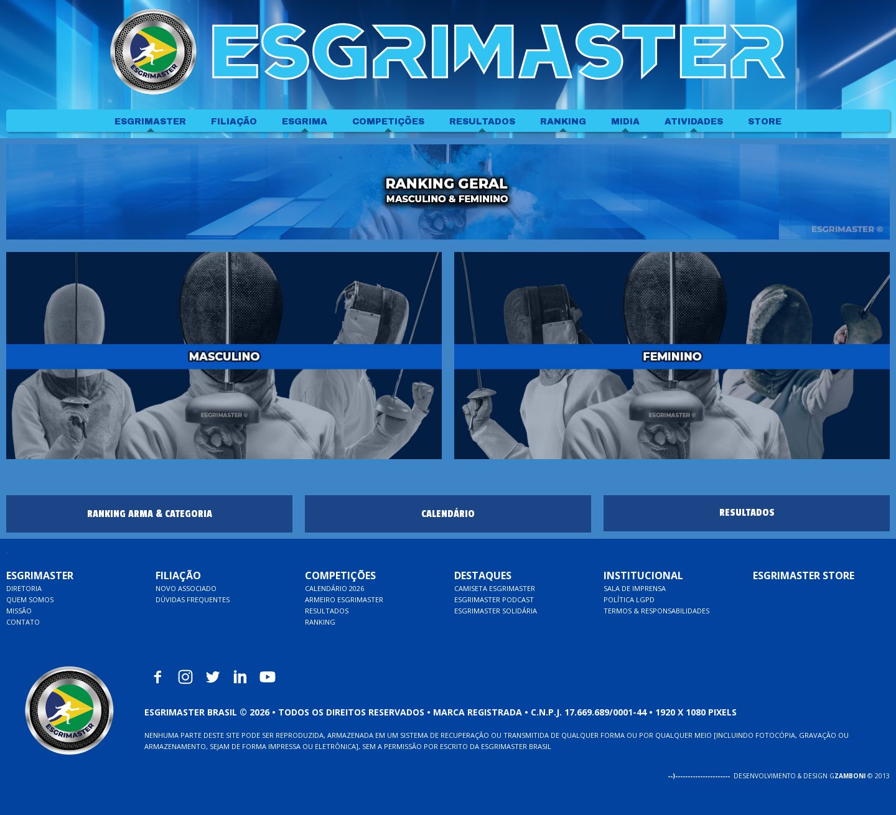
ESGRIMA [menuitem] (304, 121)
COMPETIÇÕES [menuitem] (388, 121)
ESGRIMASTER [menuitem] (150, 121)
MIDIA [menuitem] (625, 121)
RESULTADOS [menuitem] (482, 121)
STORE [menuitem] (765, 121)
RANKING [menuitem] (563, 121)
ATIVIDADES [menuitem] (694, 121)
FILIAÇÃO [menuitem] (234, 121)
